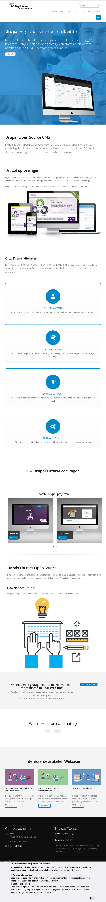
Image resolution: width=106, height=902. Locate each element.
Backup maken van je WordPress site (48, 791)
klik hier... (18, 847)
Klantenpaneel (72, 11)
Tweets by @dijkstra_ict (65, 835)
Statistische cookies (23, 884)
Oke (92, 898)
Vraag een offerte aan (88, 687)
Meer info (11, 55)
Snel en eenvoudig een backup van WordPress (19, 791)
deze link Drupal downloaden (67, 595)
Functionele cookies (22, 875)
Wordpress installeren (82, 790)
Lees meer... (11, 807)
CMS (90, 40)
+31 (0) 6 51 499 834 (91, 11)
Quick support (57, 11)
